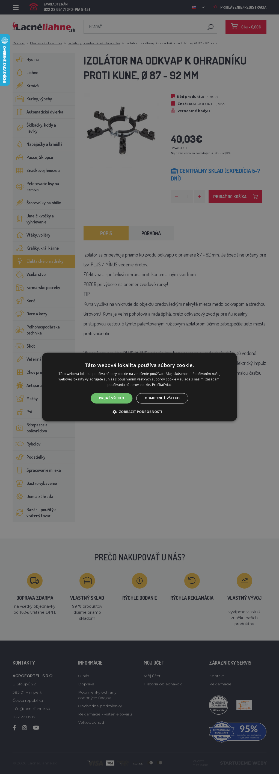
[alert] (139, 387)
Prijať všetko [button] (111, 398)
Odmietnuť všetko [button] (162, 398)
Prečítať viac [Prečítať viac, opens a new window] (161, 384)
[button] (139, 412)
